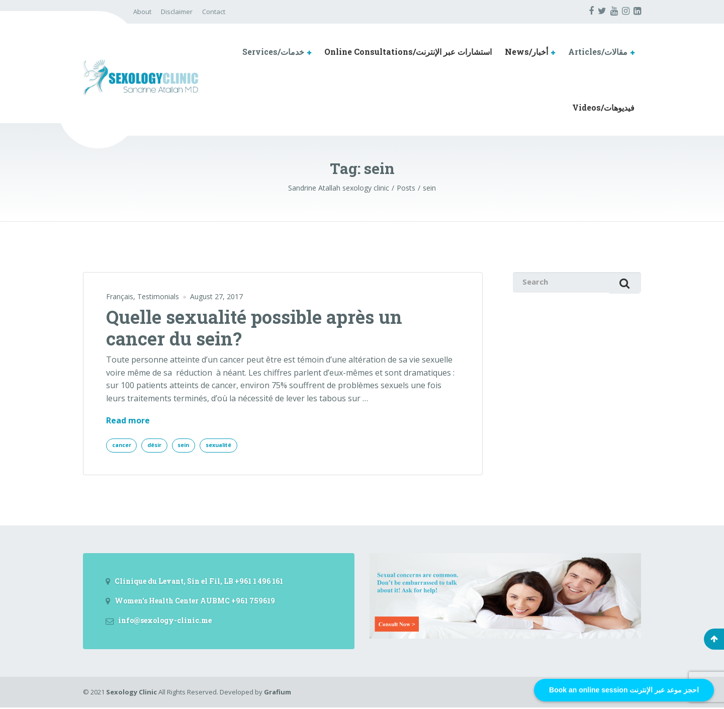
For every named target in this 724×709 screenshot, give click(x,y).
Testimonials (158, 296)
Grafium (277, 693)
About (142, 11)
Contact (213, 11)
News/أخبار (526, 51)
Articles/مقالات (597, 51)
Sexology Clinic (131, 693)
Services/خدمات (273, 51)
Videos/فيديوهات (603, 107)
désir (161, 445)
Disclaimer (177, 11)
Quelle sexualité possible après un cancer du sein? (254, 327)
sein (194, 445)
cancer (124, 445)
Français (119, 296)
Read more (128, 420)
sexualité (234, 445)
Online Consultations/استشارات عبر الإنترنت (408, 51)
